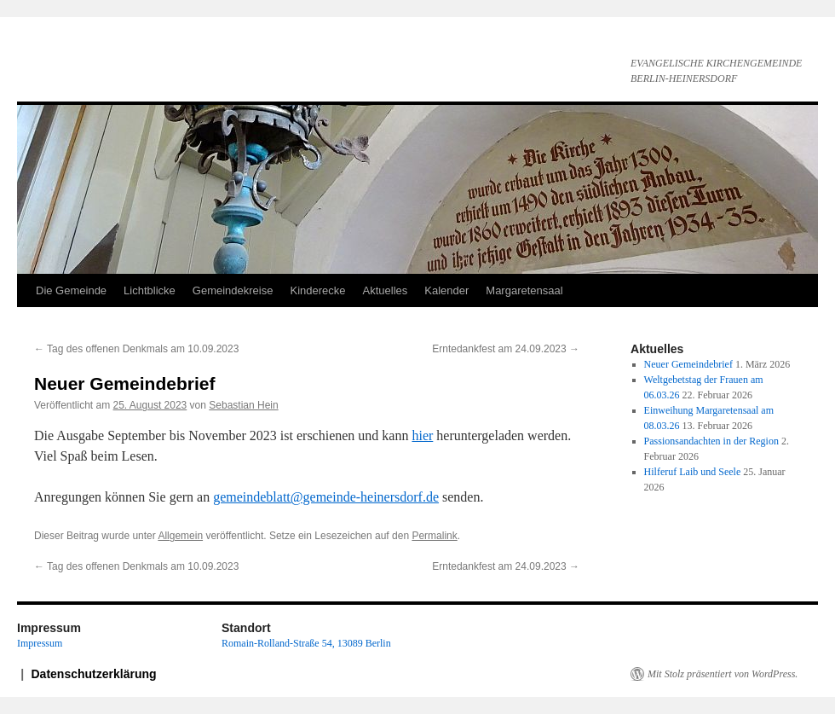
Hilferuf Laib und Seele (692, 472)
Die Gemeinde (71, 290)
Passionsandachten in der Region (711, 441)
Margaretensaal (524, 290)
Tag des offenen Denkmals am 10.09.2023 (136, 349)
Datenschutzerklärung (94, 674)
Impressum (39, 643)
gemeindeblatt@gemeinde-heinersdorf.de (326, 497)
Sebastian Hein (243, 405)
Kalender (446, 290)
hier (422, 435)
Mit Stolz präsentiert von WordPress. (723, 674)
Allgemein (180, 536)
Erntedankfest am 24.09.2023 (505, 349)
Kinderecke (317, 290)
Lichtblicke (150, 290)
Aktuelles (385, 290)
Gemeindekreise (233, 290)
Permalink (434, 536)
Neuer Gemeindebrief (688, 364)
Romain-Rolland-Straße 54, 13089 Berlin (306, 643)
